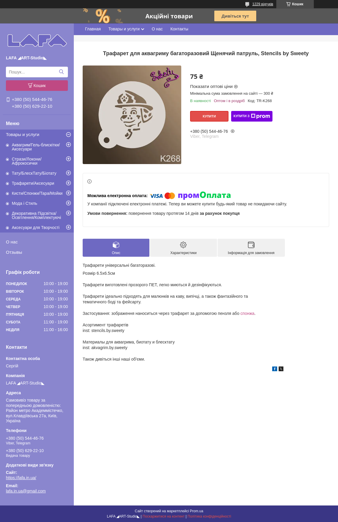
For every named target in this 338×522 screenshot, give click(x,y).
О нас (12, 241)
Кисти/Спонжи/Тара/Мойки (37, 193)
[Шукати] (61, 72)
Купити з (252, 116)
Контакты (179, 29)
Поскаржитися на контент (163, 516)
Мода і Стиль (24, 203)
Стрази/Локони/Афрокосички (27, 161)
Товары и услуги (22, 134)
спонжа (247, 313)
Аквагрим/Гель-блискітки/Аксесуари (36, 147)
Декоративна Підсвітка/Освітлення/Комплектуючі (36, 215)
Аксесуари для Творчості (35, 227)
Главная (93, 29)
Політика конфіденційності (209, 516)
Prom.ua (196, 511)
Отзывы (14, 252)
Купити (209, 116)
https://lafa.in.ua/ (21, 477)
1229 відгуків (262, 4)
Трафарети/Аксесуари (33, 183)
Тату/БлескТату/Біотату (34, 173)
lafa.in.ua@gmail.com (26, 491)
